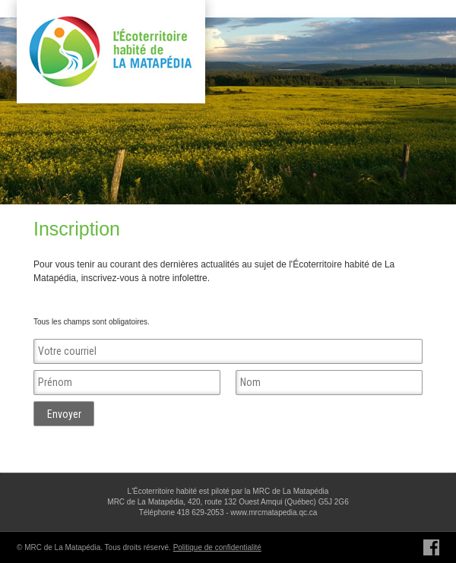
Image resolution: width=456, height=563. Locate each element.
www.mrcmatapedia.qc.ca (273, 512)
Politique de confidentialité (217, 547)
